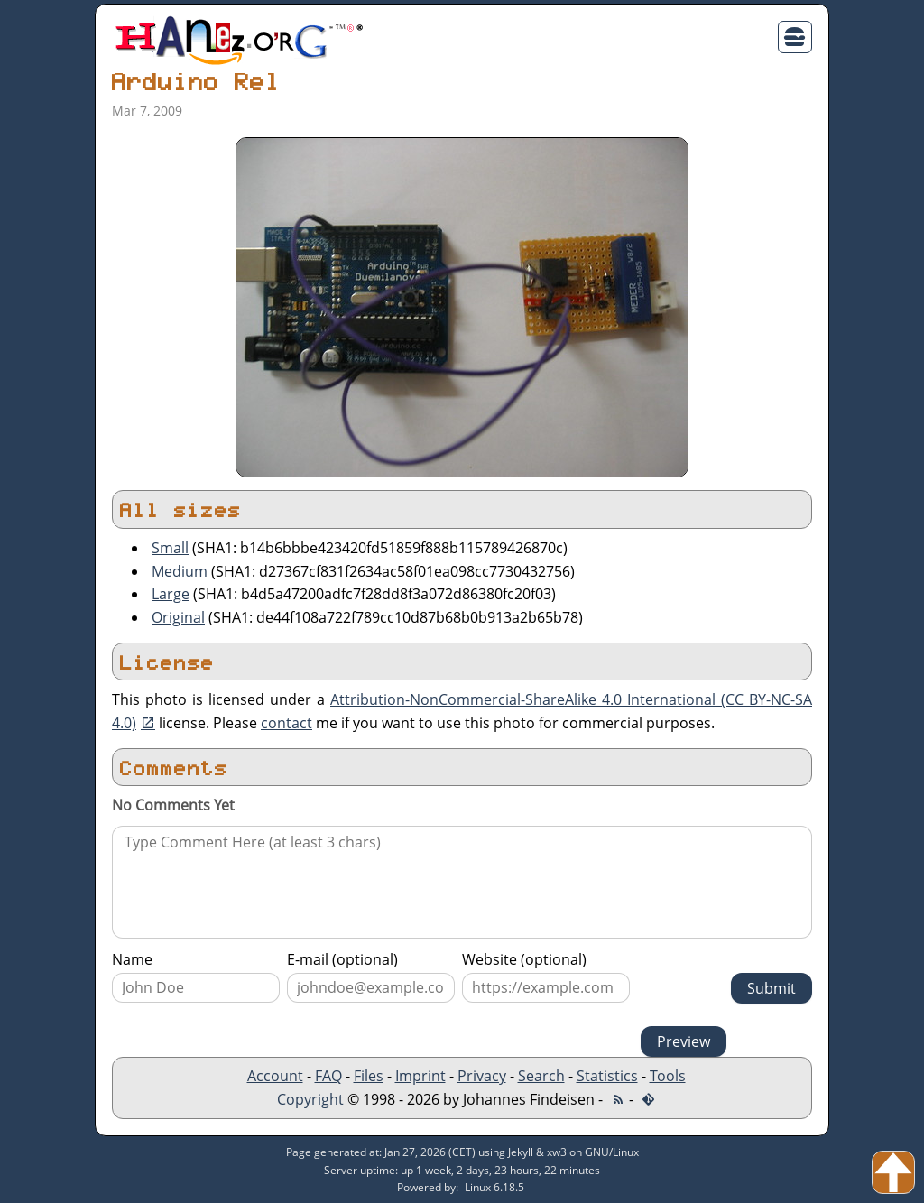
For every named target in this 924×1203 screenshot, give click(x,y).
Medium (180, 571)
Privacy (481, 1076)
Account (275, 1076)
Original (178, 617)
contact (286, 723)
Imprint (420, 1076)
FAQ (328, 1076)
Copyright (310, 1099)
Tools (668, 1076)
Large (170, 594)
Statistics (607, 1076)
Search (541, 1076)
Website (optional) (524, 959)
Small (170, 548)
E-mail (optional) (342, 959)
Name (132, 959)
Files (368, 1076)
